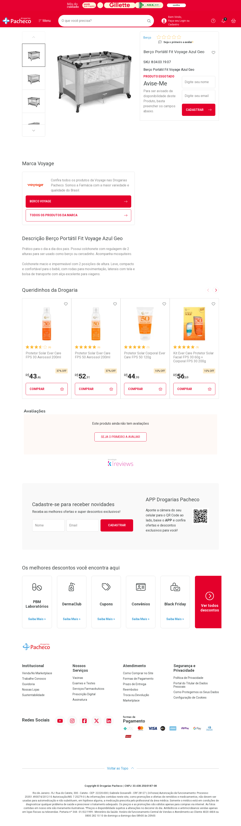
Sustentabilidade (33, 695)
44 (131, 376)
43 (33, 376)
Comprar (47, 389)
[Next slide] (216, 290)
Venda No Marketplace (37, 673)
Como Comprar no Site (138, 673)
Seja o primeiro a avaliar (120, 437)
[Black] (120, 5)
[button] (33, 55)
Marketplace (131, 700)
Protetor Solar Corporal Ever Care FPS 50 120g (144, 355)
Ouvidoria (28, 684)
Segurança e (196, 668)
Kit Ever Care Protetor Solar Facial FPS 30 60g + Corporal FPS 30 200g (193, 357)
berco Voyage (78, 201)
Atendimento (134, 666)
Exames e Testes (84, 683)
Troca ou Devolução (136, 695)
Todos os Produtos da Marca (78, 215)
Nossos (95, 668)
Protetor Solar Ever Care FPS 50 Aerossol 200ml (92, 355)
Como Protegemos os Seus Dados (196, 692)
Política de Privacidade (188, 677)
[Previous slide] (208, 290)
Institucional (33, 666)
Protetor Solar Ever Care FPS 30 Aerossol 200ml (43, 355)
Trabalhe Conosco (34, 678)
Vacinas (78, 677)
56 (180, 376)
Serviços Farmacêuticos (88, 688)
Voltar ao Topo (120, 768)
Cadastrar (199, 110)
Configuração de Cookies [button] (190, 697)
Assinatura (80, 699)
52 (82, 376)
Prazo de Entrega (134, 684)
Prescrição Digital (84, 694)
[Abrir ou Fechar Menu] (44, 21)
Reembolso (130, 689)
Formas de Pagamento (138, 678)
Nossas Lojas (30, 689)
